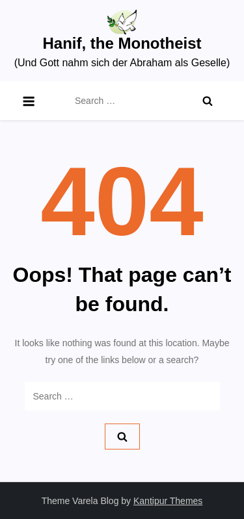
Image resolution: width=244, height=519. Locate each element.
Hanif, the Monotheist (122, 43)
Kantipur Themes (167, 501)
